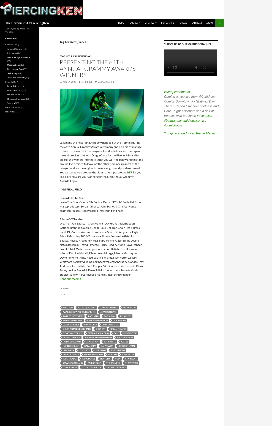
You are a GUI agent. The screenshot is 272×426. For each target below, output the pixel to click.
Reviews (183, 23)
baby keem (93, 316)
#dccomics (204, 116)
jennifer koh (92, 342)
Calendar (197, 23)
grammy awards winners (98, 337)
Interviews (12, 53)
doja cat (100, 329)
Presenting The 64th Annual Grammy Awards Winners (97, 69)
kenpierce (87, 82)
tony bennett (70, 367)
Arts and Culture (14, 49)
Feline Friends (13, 86)
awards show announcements (79, 312)
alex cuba (68, 307)
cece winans (119, 320)
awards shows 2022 (73, 316)
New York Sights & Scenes (19, 57)
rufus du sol (88, 359)
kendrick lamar (126, 346)
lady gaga (68, 350)
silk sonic (105, 359)
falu (116, 333)
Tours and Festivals (16, 77)
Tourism (11, 103)
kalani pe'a (90, 346)
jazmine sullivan (72, 342)
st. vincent (131, 359)
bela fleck (125, 316)
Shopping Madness (16, 99)
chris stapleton (110, 324)
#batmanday (173, 120)
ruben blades (70, 359)
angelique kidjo (86, 307)
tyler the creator (91, 367)
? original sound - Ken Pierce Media (189, 133)
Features (133, 23)
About (209, 23)
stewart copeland (73, 363)
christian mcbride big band (77, 329)
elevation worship (73, 333)
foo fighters (130, 333)
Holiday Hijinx (13, 94)
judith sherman (71, 346)
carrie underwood (97, 320)
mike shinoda (118, 350)
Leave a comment (107, 82)
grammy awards (71, 337)
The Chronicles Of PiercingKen (27, 23)
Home (121, 23)
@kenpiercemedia (177, 92)
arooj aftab (129, 307)
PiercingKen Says (81, 56)
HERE (130, 172)
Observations (13, 64)
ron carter (128, 354)
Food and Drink (14, 90)
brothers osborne (72, 320)
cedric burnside (71, 324)
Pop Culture (167, 23)
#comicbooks (173, 125)
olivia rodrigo (71, 354)
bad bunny (109, 316)
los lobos (84, 350)
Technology (12, 73)
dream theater (118, 329)
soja (117, 359)
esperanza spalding (98, 333)
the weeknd (131, 363)
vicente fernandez (116, 367)
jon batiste (110, 342)
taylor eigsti (94, 363)
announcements (109, 307)
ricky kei (112, 354)
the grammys (113, 363)
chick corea (90, 324)
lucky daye (100, 350)
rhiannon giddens (93, 354)
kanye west (107, 346)
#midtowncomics (194, 120)
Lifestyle (149, 23)
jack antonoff (125, 337)
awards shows (108, 312)
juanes (124, 342)
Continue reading (72, 278)
